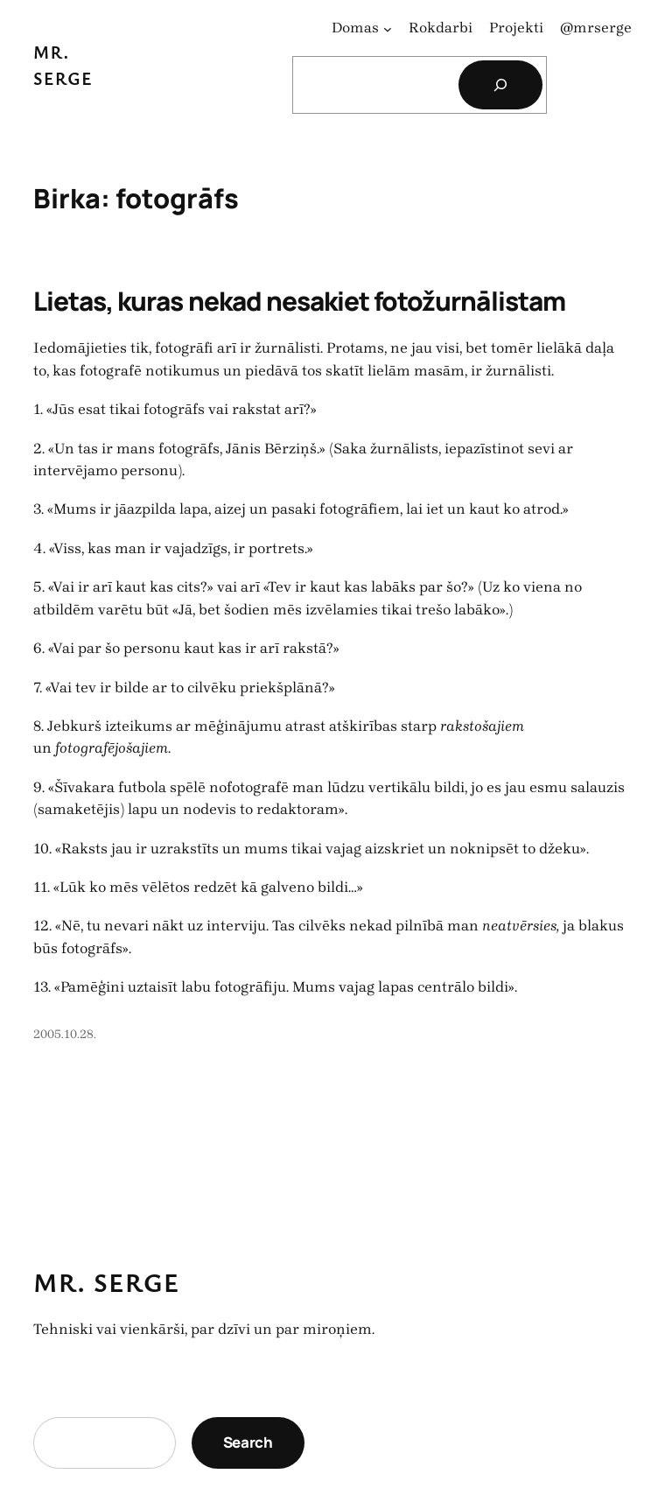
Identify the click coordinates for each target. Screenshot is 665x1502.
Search (248, 1442)
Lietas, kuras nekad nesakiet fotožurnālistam (299, 301)
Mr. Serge (106, 1282)
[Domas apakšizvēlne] (387, 28)
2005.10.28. (64, 1034)
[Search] (500, 84)
